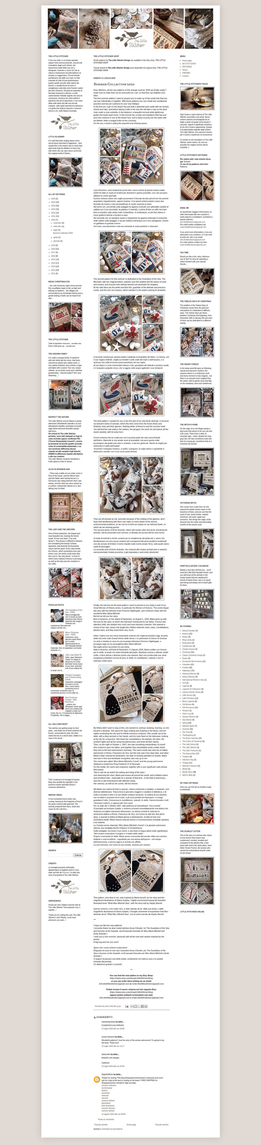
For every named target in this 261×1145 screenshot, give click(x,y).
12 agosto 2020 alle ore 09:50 (114, 1114)
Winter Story (187, 772)
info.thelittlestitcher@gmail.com (114, 984)
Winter (185, 769)
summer (105, 1098)
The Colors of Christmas (192, 741)
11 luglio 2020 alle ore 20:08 (113, 1029)
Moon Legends (188, 701)
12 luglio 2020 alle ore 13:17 (113, 1046)
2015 (53, 259)
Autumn (185, 634)
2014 (53, 263)
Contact (185, 76)
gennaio (56, 241)
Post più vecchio (161, 1125)
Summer (185, 729)
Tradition (185, 757)
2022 (53, 213)
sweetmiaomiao (108, 1022)
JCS (184, 683)
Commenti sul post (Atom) (112, 1129)
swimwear (106, 1093)
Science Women (189, 717)
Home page (131, 1125)
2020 (53, 220)
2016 (53, 256)
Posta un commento (106, 1119)
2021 (53, 216)
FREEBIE (186, 73)
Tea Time (186, 732)
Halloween (186, 671)
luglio (55, 230)
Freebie (185, 668)
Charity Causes (188, 649)
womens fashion (108, 1101)
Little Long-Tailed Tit (73, 655)
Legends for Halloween (191, 689)
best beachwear (108, 1106)
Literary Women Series (191, 692)
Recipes (185, 711)
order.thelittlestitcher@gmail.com (148, 984)
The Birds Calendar (190, 738)
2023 (53, 209)
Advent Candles (188, 631)
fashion (105, 1091)
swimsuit (105, 1096)
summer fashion (108, 1111)
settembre (57, 226)
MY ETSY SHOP (189, 64)
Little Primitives (188, 698)
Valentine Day (188, 760)
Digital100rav (107, 1074)
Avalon (185, 637)
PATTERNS (187, 67)
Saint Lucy (186, 714)
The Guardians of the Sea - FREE (73, 611)
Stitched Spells (188, 726)
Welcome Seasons (189, 766)
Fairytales (186, 664)
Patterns (183, 167)
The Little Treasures (190, 751)
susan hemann (108, 1037)
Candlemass (187, 646)
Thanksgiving (187, 735)
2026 (53, 199)
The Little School (189, 744)
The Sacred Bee (188, 754)
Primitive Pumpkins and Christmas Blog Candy (73, 677)
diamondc (106, 1054)
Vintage (185, 763)
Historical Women (189, 674)
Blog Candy (187, 640)
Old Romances (188, 708)
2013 (53, 266)
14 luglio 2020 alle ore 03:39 (113, 1066)
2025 (53, 202)
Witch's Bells (187, 775)
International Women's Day (193, 680)
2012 (53, 270)
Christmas (186, 652)
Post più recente (101, 1125)
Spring (185, 723)
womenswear (107, 1088)
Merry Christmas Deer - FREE (71, 634)
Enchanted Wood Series (192, 661)
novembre (57, 223)
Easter (185, 658)
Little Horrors (187, 695)
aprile (55, 237)
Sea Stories (187, 720)
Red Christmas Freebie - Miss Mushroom (71, 700)
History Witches (188, 677)
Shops (184, 70)
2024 (53, 206)
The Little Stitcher (189, 747)
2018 (53, 249)
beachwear (106, 1103)
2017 (53, 252)
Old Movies (186, 704)
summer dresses (108, 1108)
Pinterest (65, 873)
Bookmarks (186, 643)
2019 (53, 245)
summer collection (109, 1085)
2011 (53, 274)
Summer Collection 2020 (63, 233)
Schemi (187, 162)
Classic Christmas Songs (192, 655)
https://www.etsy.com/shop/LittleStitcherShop (131, 978)
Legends (185, 686)
